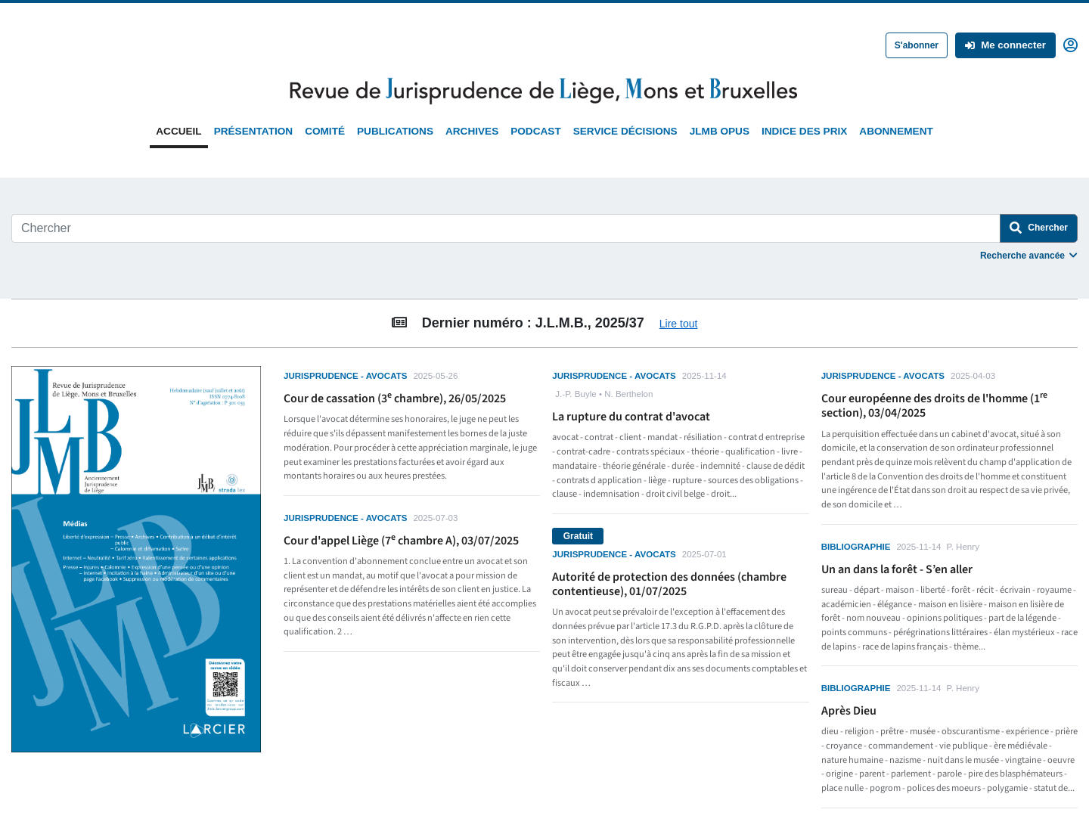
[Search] (506, 228)
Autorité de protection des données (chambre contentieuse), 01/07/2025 (669, 584)
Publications (395, 131)
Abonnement (895, 131)
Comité (325, 131)
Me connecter (1005, 45)
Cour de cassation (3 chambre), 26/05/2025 (395, 398)
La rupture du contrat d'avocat (631, 416)
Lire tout (678, 324)
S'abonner (917, 45)
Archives (471, 131)
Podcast (535, 131)
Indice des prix (804, 131)
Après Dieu (848, 710)
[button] (1070, 44)
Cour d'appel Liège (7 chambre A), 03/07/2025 (401, 540)
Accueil (178, 131)
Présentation (253, 131)
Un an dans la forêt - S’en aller (897, 569)
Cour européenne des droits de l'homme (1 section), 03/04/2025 (934, 405)
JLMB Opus (719, 131)
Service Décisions (625, 131)
